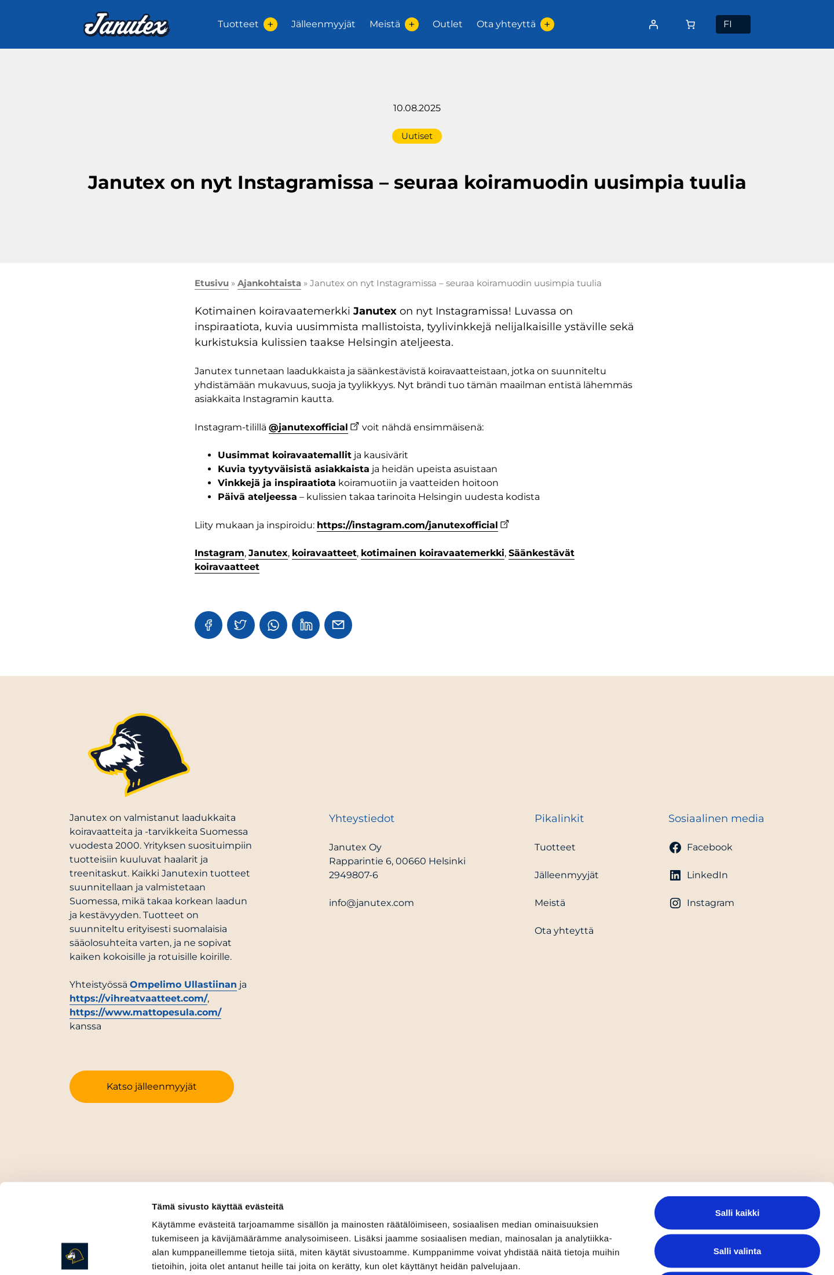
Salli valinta (738, 1161)
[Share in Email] (338, 625)
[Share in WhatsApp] (273, 625)
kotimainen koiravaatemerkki (432, 552)
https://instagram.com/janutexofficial (407, 525)
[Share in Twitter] (241, 625)
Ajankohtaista (269, 283)
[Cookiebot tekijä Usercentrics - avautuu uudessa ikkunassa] (75, 1252)
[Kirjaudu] (653, 24)
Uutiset (417, 136)
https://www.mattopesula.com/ (145, 1012)
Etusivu (212, 283)
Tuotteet (238, 24)
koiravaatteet (324, 552)
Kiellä (737, 1199)
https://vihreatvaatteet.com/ (138, 998)
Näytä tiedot (619, 1252)
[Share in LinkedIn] (306, 625)
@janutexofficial (308, 427)
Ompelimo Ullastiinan (183, 984)
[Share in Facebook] (208, 625)
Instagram (219, 552)
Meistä (385, 24)
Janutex (268, 552)
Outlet (448, 24)
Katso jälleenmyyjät (152, 1086)
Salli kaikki (737, 1123)
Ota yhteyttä (506, 24)
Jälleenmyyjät (323, 24)
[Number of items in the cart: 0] (690, 24)
